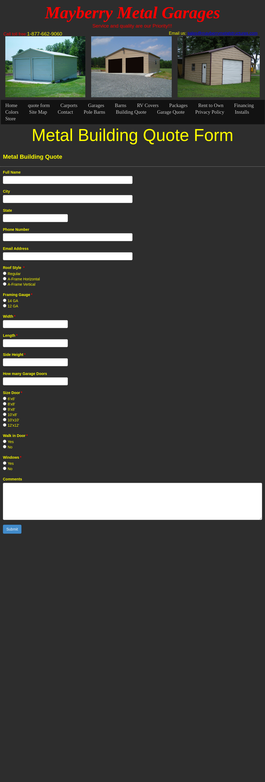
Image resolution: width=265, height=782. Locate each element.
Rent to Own (210, 105)
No (10, 447)
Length (10, 335)
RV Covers (148, 105)
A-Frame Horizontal (24, 279)
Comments (12, 479)
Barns (120, 105)
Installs (242, 112)
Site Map (38, 112)
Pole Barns (94, 112)
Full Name (12, 172)
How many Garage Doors (25, 374)
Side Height (14, 354)
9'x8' (11, 409)
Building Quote (131, 112)
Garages (96, 105)
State (7, 210)
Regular (14, 274)
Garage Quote (171, 112)
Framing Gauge (17, 295)
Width (9, 316)
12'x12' (13, 425)
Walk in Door (15, 436)
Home (11, 105)
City (6, 191)
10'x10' (13, 420)
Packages (178, 105)
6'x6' (11, 399)
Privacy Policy (209, 112)
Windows (12, 457)
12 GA (13, 306)
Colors (12, 112)
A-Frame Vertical (21, 284)
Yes (11, 442)
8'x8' (11, 404)
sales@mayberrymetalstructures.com (222, 33)
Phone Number (16, 229)
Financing (244, 105)
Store (10, 118)
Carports (68, 105)
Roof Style (14, 268)
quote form (39, 105)
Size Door (12, 393)
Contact (65, 112)
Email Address (16, 248)
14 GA (13, 301)
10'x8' (12, 415)
